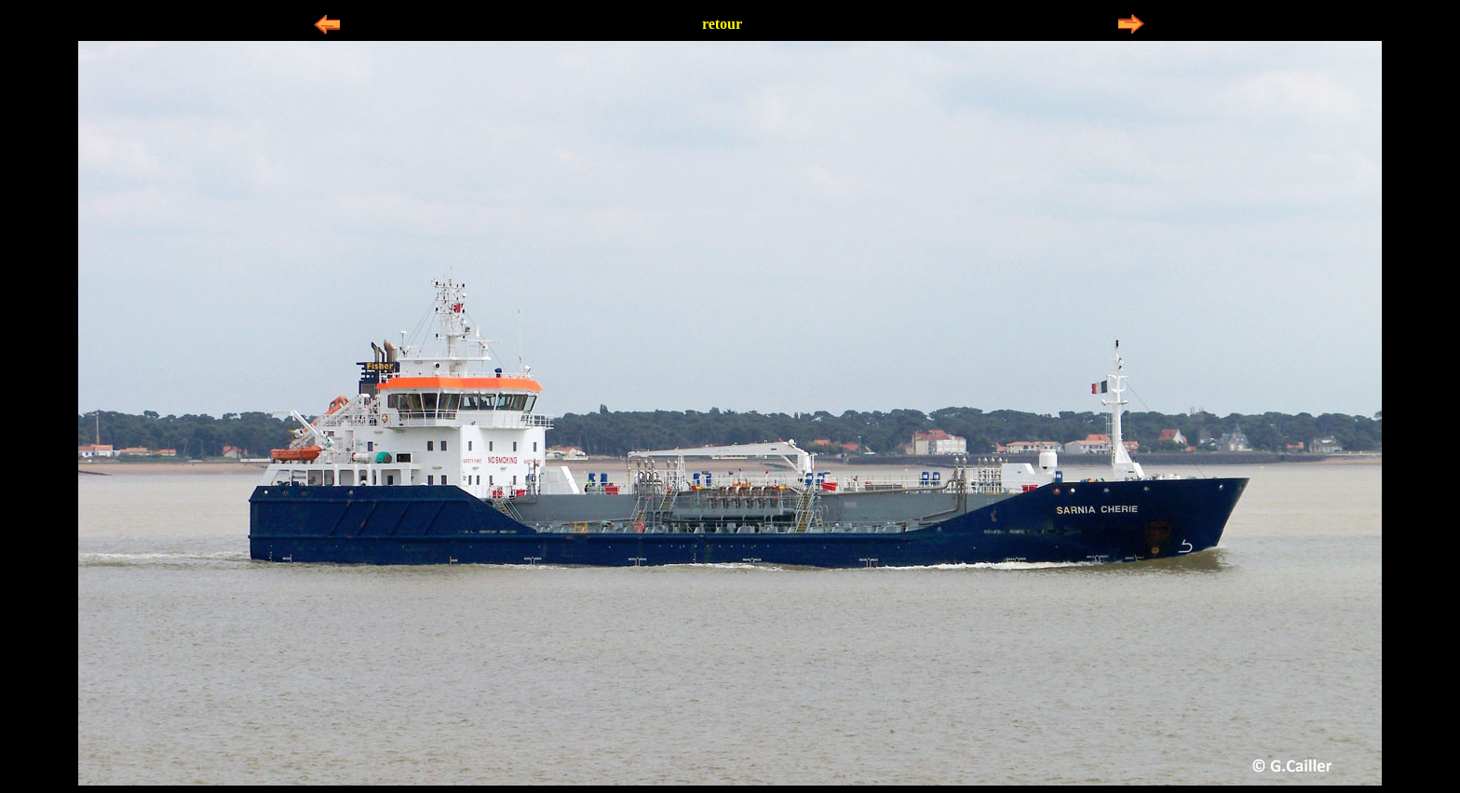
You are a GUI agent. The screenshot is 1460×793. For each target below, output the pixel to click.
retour (722, 24)
